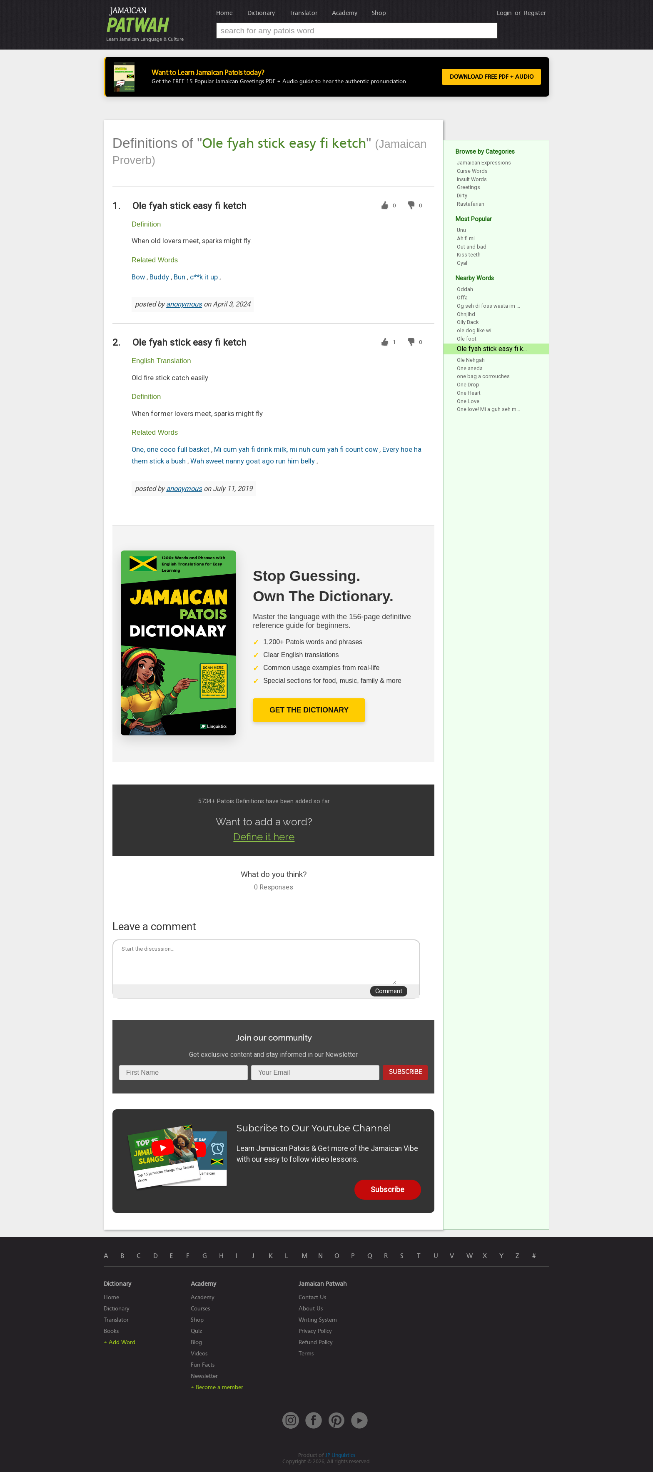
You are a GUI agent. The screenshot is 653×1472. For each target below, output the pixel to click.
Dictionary (261, 13)
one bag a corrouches (483, 376)
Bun (180, 277)
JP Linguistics (340, 1455)
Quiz (196, 1331)
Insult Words (472, 179)
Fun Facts (202, 1364)
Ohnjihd (466, 314)
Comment (388, 991)
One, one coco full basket (171, 449)
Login (504, 13)
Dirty (462, 195)
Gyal (462, 263)
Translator (303, 13)
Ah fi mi (466, 238)
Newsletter (204, 1376)
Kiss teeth (469, 255)
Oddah (465, 289)
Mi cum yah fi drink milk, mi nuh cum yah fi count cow (296, 449)
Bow (139, 277)
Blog (196, 1342)
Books (111, 1331)
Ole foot (466, 339)
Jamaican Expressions (484, 162)
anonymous (184, 305)
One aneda (470, 368)
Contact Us (312, 1297)
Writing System (318, 1319)
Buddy (160, 277)
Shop (379, 13)
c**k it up (204, 277)
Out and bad (471, 247)
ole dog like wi (474, 330)
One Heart (469, 393)
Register (535, 13)
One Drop (468, 384)
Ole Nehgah (471, 360)
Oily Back (468, 322)
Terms (306, 1353)
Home (224, 13)
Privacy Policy (315, 1331)
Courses (200, 1308)
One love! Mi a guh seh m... (488, 409)
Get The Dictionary (309, 710)
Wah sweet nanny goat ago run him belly (253, 461)
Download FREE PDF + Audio (489, 77)
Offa (462, 297)
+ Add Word (119, 1342)
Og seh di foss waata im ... (488, 306)
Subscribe (405, 1071)
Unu (461, 230)
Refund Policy (316, 1342)
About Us (311, 1308)
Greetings (468, 187)
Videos (199, 1353)
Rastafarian (470, 204)
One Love (468, 401)
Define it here (263, 837)
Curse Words (472, 171)
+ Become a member (217, 1387)
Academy (344, 13)
